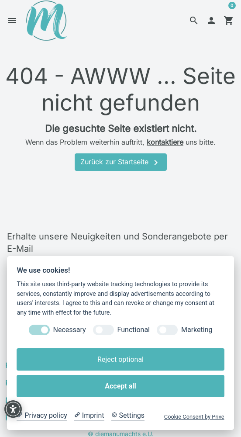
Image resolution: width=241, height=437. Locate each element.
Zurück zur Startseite (120, 165)
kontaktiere (165, 144)
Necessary (69, 330)
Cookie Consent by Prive (194, 416)
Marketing (196, 330)
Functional (133, 330)
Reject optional (120, 359)
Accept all (120, 386)
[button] (194, 21)
